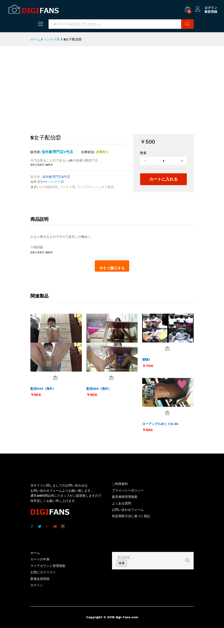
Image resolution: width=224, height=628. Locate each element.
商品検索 (187, 24)
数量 (143, 152)
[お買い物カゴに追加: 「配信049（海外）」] (55, 378)
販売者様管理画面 (124, 497)
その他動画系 (48, 187)
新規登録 (211, 11)
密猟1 (146, 359)
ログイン (206, 8)
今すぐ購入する (112, 268)
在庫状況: (88, 152)
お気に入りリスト (43, 572)
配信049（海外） (43, 388)
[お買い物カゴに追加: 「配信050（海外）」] (111, 378)
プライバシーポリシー (128, 490)
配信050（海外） (98, 388)
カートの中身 (39, 559)
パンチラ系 (56, 182)
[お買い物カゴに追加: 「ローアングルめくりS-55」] (167, 413)
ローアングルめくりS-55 (160, 424)
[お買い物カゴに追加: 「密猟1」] (167, 348)
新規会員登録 (39, 579)
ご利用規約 (120, 484)
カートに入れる (163, 179)
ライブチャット (88, 187)
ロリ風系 (107, 187)
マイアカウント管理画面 (47, 566)
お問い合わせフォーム (128, 509)
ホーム (35, 553)
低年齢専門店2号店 (57, 152)
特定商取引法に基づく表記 (131, 516)
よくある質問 (121, 503)
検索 (122, 563)
